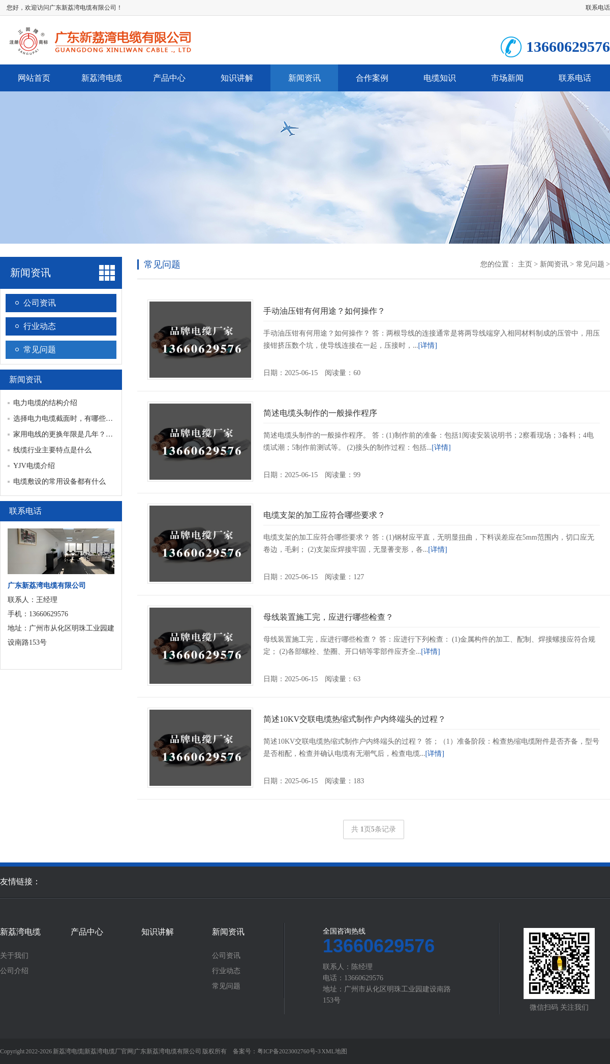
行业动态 (39, 326)
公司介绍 (14, 971)
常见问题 (39, 349)
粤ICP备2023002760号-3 (289, 1051)
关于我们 (14, 955)
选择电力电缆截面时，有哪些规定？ (70, 418)
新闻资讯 (304, 78)
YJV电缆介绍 (34, 466)
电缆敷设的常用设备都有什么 (59, 481)
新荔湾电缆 (101, 78)
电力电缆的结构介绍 (45, 403)
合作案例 (372, 78)
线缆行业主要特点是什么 (52, 450)
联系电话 (598, 7)
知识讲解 (237, 78)
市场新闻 (507, 78)
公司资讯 (39, 302)
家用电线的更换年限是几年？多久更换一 (77, 434)
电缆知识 (439, 78)
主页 (525, 264)
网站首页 (34, 78)
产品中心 (169, 78)
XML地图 (334, 1051)
